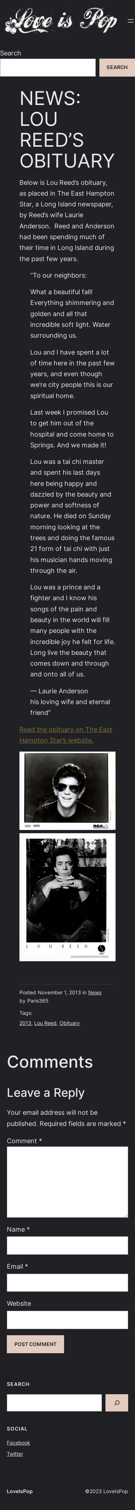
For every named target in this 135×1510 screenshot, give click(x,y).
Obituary (69, 1023)
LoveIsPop (20, 1491)
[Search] (117, 1403)
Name (18, 1229)
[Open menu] (130, 21)
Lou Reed (45, 1023)
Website (19, 1303)
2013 (25, 1023)
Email (17, 1266)
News (95, 992)
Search (10, 53)
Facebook (18, 1443)
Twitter (15, 1454)
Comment (24, 1141)
